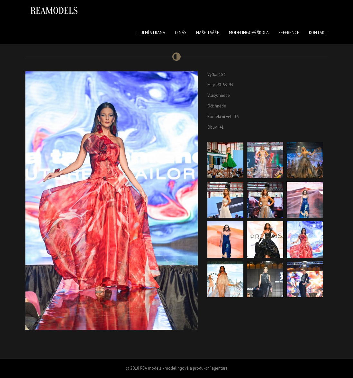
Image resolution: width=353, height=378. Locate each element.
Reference (288, 32)
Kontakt (318, 32)
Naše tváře (207, 32)
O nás (180, 32)
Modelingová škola (249, 32)
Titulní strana (149, 32)
